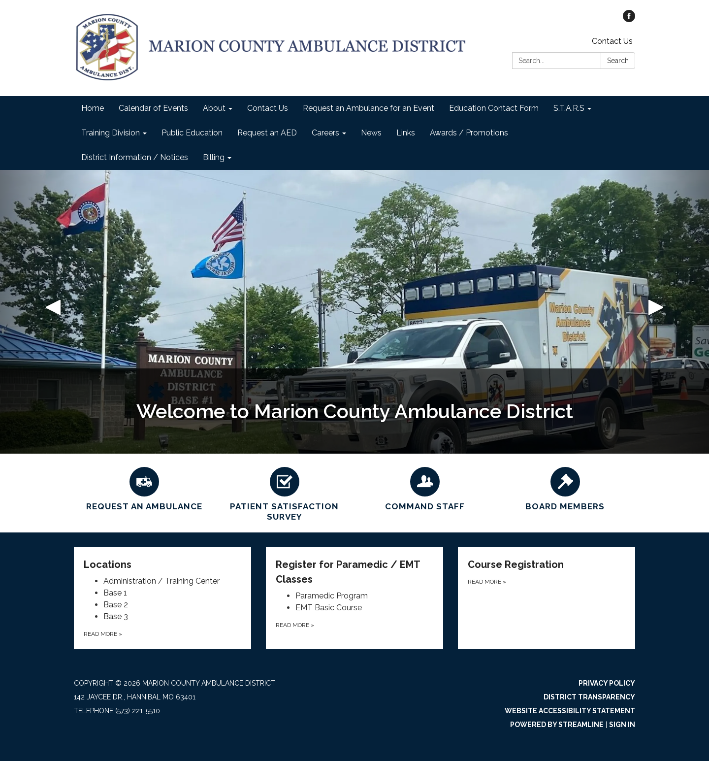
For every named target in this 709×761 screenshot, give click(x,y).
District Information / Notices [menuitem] (134, 157)
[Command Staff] (424, 487)
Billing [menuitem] (214, 157)
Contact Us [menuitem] (267, 108)
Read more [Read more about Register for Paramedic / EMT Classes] (295, 625)
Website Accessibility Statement (570, 711)
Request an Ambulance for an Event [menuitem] (368, 108)
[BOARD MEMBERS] (565, 487)
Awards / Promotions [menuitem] (469, 132)
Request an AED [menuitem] (267, 132)
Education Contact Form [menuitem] (494, 108)
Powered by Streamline (557, 724)
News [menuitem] (371, 132)
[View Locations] (162, 564)
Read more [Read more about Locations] (103, 633)
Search (618, 61)
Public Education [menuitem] (192, 132)
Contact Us (612, 41)
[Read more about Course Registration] (546, 598)
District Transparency (589, 697)
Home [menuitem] (92, 108)
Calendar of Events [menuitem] (153, 108)
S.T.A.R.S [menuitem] (568, 108)
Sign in (622, 724)
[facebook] (629, 19)
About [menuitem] (214, 108)
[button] (53, 312)
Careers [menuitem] (325, 132)
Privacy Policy (607, 683)
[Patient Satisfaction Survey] (284, 493)
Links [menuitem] (405, 132)
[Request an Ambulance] (144, 487)
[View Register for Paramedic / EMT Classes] (354, 572)
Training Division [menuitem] (110, 132)
